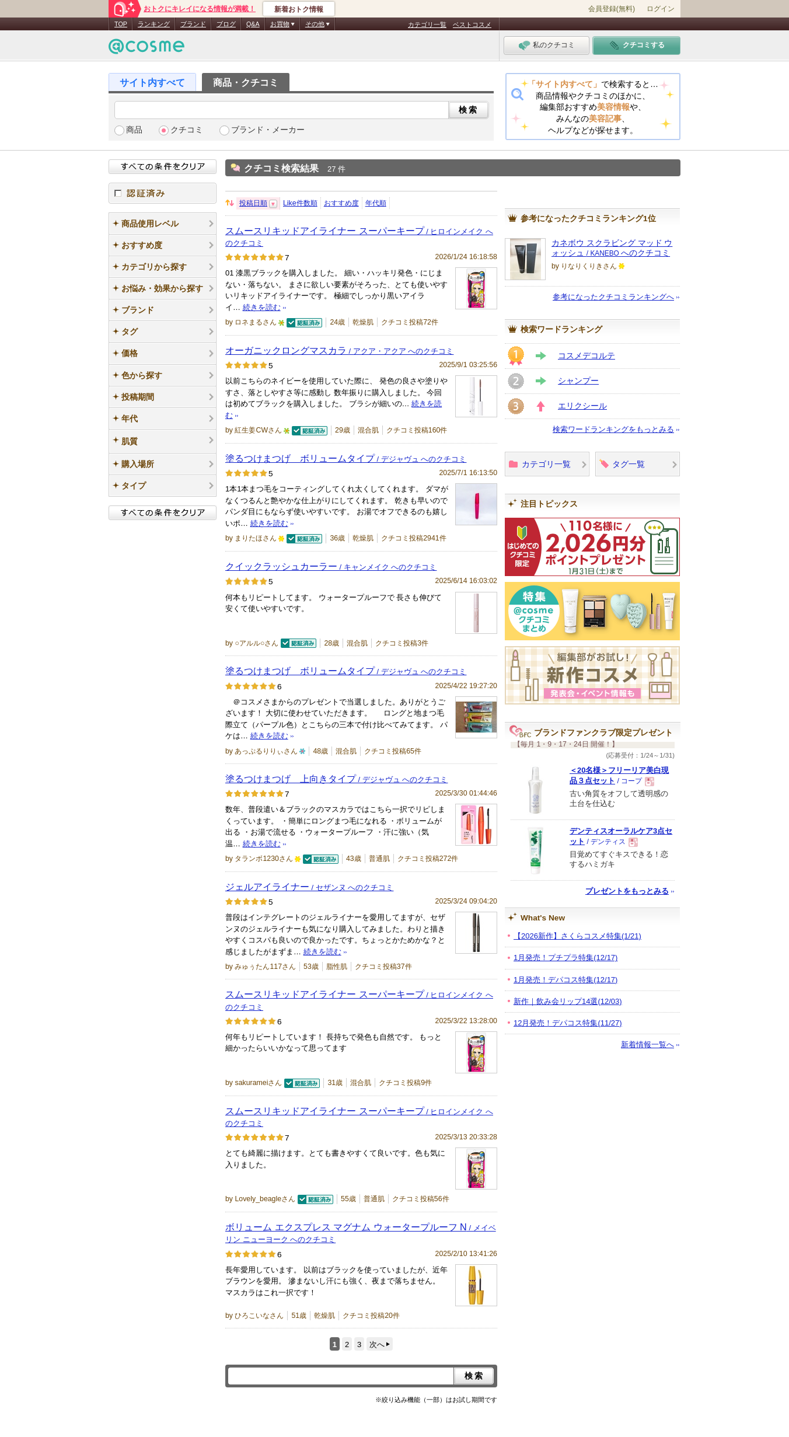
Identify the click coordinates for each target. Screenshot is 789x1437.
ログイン (661, 9)
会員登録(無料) (611, 9)
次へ (377, 1344)
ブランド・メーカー (268, 129)
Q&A (253, 23)
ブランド (193, 23)
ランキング (154, 23)
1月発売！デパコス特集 (565, 979)
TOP (120, 23)
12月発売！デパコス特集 (568, 1023)
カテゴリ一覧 (427, 24)
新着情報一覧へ (647, 1044)
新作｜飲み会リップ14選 (568, 1001)
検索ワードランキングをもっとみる (613, 429)
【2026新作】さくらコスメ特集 (577, 936)
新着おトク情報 (298, 9)
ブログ (226, 23)
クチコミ (186, 129)
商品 (134, 129)
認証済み (163, 193)
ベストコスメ (472, 24)
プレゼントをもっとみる (627, 891)
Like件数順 (300, 203)
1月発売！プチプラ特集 (565, 957)
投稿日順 (253, 203)
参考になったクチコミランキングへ (613, 296)
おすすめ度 (341, 203)
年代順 (375, 203)
